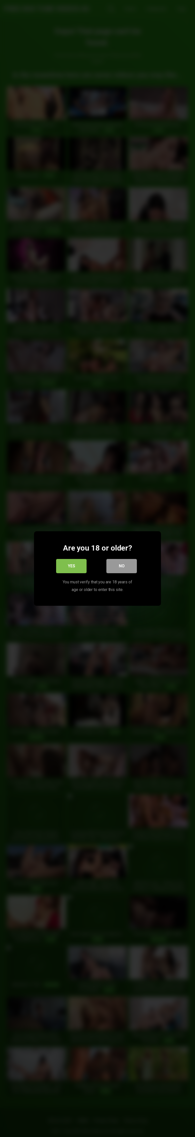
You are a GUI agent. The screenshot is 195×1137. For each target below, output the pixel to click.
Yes (71, 566)
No (122, 566)
